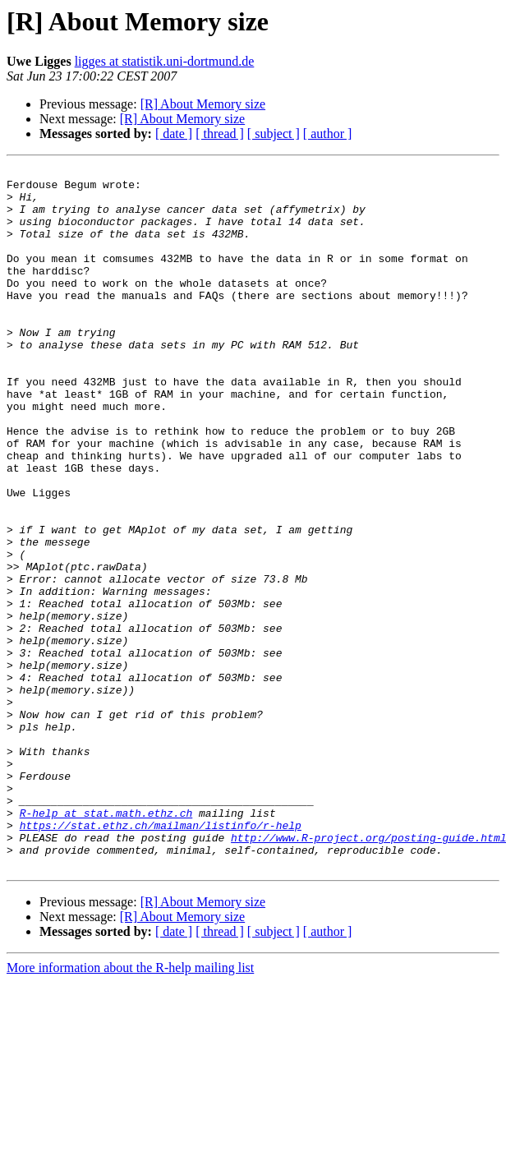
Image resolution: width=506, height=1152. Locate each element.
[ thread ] (220, 134)
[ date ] (173, 134)
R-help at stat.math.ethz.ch (106, 943)
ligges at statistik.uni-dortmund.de (165, 61)
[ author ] (327, 134)
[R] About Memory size (202, 104)
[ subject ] (273, 134)
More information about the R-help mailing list (130, 1108)
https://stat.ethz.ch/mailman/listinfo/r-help (160, 958)
